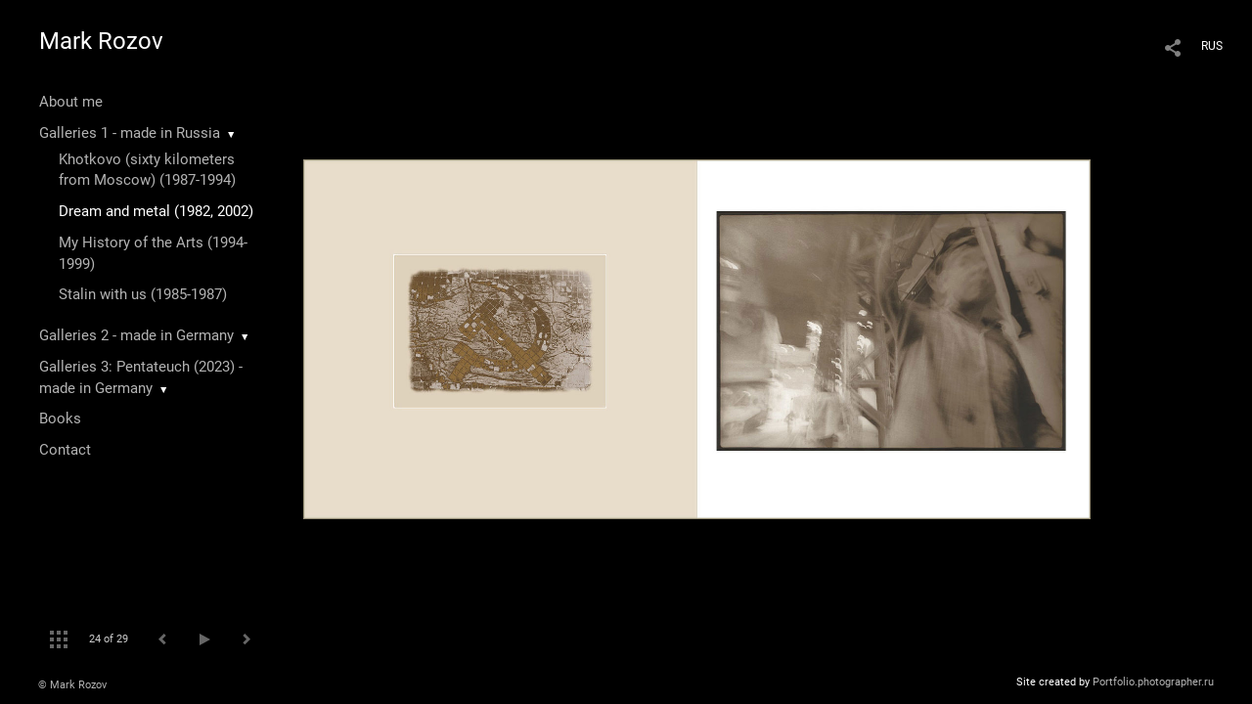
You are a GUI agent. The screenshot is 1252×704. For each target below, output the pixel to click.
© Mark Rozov (72, 685)
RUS (1212, 46)
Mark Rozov (101, 41)
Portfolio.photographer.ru (1153, 682)
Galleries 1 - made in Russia (129, 133)
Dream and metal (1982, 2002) (156, 211)
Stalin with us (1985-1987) (143, 294)
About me (71, 101)
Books (60, 418)
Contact (65, 450)
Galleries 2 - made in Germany (136, 335)
